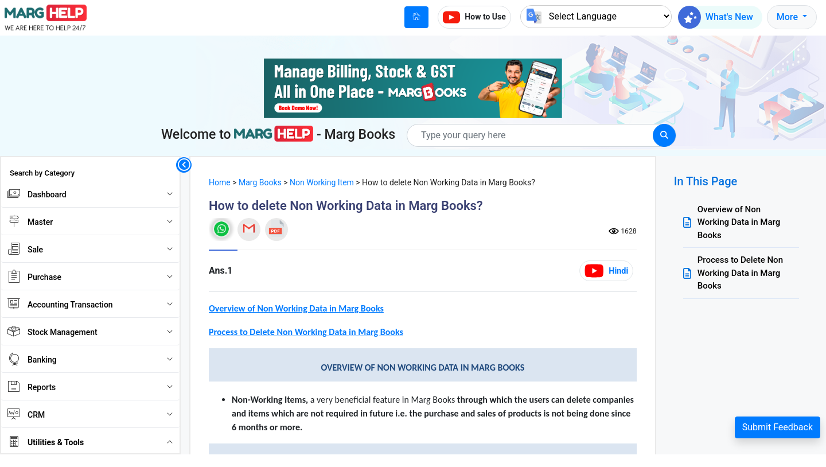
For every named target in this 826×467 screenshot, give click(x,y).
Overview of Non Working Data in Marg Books (739, 222)
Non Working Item (322, 182)
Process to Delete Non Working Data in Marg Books (740, 273)
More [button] (788, 16)
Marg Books (260, 182)
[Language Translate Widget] (596, 16)
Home (220, 182)
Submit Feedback (777, 427)
